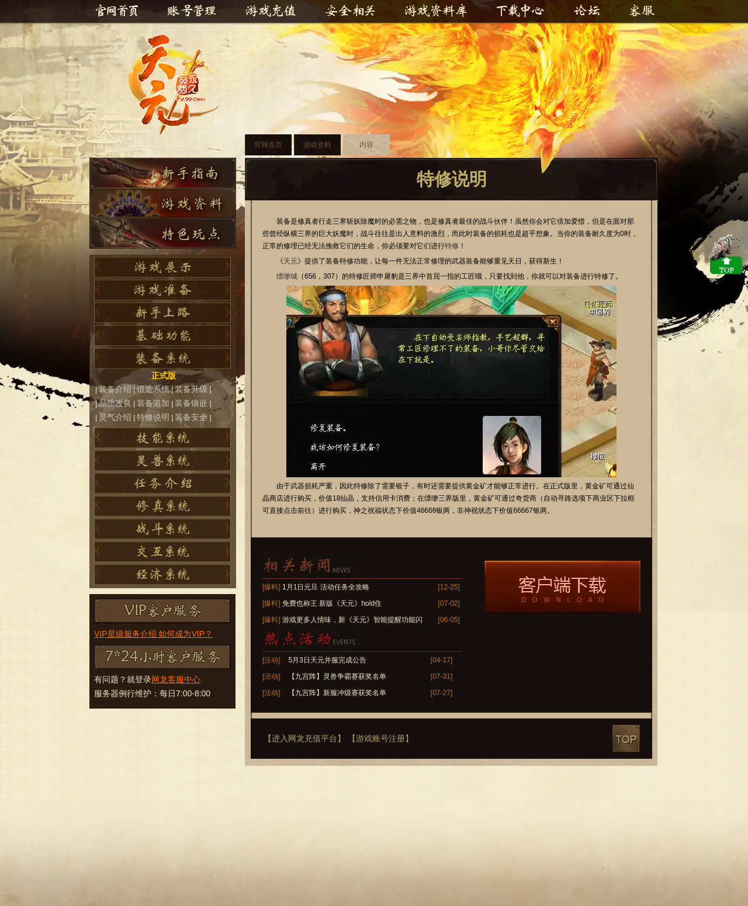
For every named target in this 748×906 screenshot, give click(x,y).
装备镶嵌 (191, 403)
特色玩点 (162, 233)
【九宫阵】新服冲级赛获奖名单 (337, 693)
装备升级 (191, 389)
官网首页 (116, 11)
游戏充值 (273, 11)
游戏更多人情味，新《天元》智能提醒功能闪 (352, 620)
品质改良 (115, 403)
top (626, 738)
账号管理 (191, 11)
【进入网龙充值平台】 (304, 738)
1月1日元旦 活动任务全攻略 (325, 587)
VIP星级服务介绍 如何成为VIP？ (153, 633)
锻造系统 (153, 389)
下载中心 (521, 11)
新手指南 (162, 173)
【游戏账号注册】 (380, 738)
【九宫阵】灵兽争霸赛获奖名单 (337, 676)
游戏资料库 (435, 11)
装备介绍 (115, 389)
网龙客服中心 (175, 679)
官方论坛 (588, 11)
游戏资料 (162, 203)
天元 (179, 85)
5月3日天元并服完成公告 (327, 660)
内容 (366, 145)
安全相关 (350, 11)
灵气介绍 (115, 417)
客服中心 (640, 11)
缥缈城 (286, 276)
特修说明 (153, 417)
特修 (452, 246)
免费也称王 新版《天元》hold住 (332, 603)
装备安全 (191, 417)
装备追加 (153, 403)
